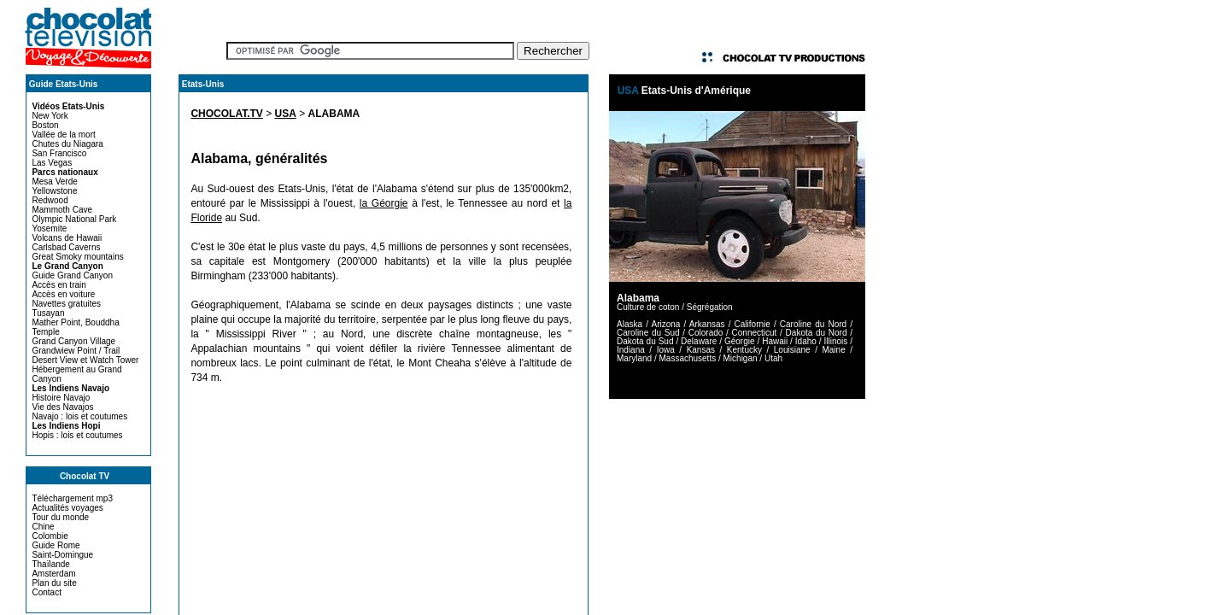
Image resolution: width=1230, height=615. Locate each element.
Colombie (49, 536)
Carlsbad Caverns (66, 247)
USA (285, 114)
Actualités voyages (67, 507)
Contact (46, 592)
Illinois (835, 341)
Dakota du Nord (816, 332)
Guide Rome (55, 545)
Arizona (665, 324)
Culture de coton (648, 307)
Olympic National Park (74, 219)
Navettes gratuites (66, 303)
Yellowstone (54, 191)
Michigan (740, 358)
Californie (752, 324)
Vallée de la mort (63, 134)
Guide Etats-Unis (63, 84)
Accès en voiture (63, 294)
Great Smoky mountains (77, 256)
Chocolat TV (84, 476)
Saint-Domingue (62, 554)
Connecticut (754, 332)
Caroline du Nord (813, 324)
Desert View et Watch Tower (85, 360)
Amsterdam (53, 573)
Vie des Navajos (62, 407)
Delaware (699, 341)
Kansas (701, 349)
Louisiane (792, 349)
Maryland (634, 358)
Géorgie (739, 341)
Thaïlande (50, 564)
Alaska (629, 324)
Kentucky (744, 349)
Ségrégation (710, 307)
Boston (45, 125)
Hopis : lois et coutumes (77, 435)
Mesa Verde (54, 181)
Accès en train (58, 285)
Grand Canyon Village (73, 341)
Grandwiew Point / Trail (76, 350)
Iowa (666, 349)
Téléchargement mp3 (72, 498)
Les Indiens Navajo (70, 388)
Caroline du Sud (648, 332)
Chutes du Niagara (67, 144)
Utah (773, 358)
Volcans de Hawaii (67, 238)
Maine (833, 349)
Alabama (638, 298)
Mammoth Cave (62, 209)
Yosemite (49, 228)
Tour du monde (60, 517)
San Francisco (59, 153)
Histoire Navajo (61, 397)
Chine (43, 526)
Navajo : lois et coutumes (79, 416)
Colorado (705, 332)
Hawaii (775, 341)
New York (49, 115)
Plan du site (54, 583)
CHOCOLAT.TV (226, 114)
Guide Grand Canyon (72, 275)
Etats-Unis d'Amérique (696, 91)
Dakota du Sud (645, 341)
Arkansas (707, 324)
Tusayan (48, 313)
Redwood (49, 200)
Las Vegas (52, 162)
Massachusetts (687, 358)
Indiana (631, 349)
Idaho (806, 341)
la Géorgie (384, 203)
